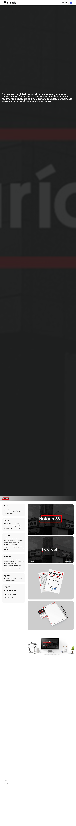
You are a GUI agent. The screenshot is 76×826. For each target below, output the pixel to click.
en (70, 1)
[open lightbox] (51, 549)
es (70, 2)
